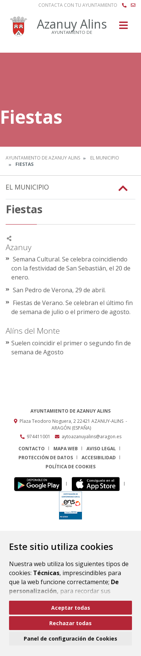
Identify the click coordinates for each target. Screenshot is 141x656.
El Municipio (104, 158)
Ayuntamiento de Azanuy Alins (43, 158)
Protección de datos (45, 457)
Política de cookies (70, 466)
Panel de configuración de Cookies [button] (70, 638)
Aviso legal (101, 448)
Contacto (31, 448)
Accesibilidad (99, 457)
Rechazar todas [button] (70, 623)
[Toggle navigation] (123, 27)
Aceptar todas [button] (70, 607)
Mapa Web (65, 448)
